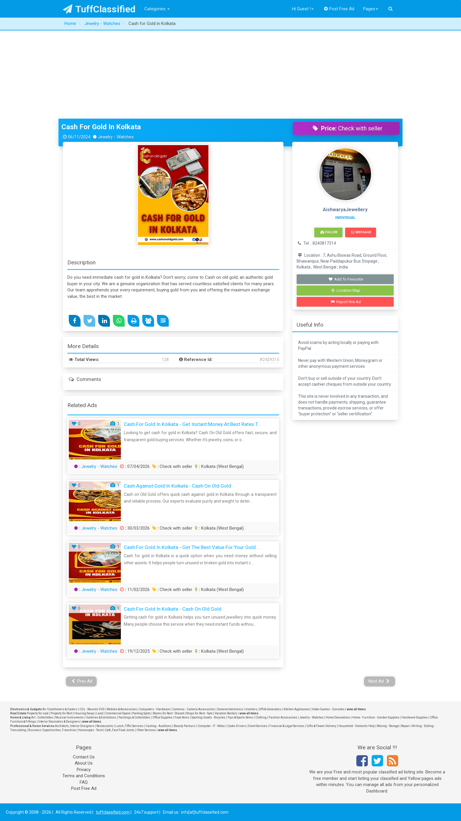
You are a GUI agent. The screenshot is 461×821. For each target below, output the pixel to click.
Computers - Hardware (154, 709)
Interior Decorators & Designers (59, 721)
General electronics (230, 709)
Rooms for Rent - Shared (168, 713)
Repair (405, 726)
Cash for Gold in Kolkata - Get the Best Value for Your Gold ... (192, 547)
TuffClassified (99, 9)
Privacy (84, 769)
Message (361, 232)
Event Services (257, 726)
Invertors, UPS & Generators (263, 709)
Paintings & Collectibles (134, 717)
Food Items (182, 717)
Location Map (345, 290)
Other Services (146, 730)
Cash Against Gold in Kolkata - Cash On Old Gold (177, 486)
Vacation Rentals (226, 713)
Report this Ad (346, 302)
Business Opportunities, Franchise (52, 730)
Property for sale (38, 713)
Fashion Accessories (283, 717)
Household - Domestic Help (356, 726)
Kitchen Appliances (297, 709)
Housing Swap (84, 713)
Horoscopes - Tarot (90, 730)
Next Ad (379, 681)
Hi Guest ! (303, 8)
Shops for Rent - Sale (199, 713)
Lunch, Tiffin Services (129, 726)
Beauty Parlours (185, 726)
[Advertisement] (230, 74)
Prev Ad (82, 681)
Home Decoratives (338, 717)
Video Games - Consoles (328, 709)
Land (99, 713)
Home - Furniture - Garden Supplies (376, 717)
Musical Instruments (69, 717)
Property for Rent (61, 713)
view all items (356, 709)
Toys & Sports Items (240, 717)
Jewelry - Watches (99, 466)
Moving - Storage (388, 726)
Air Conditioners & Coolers (59, 709)
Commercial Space (117, 713)
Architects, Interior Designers (74, 726)
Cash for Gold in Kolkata (101, 127)
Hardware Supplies (415, 717)
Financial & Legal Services (286, 726)
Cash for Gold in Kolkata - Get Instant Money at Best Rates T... (192, 424)
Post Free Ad (339, 8)
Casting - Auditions (159, 726)
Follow (329, 232)
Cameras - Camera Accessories (193, 709)
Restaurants (104, 726)
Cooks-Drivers (236, 726)
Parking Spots (141, 713)
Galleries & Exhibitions (101, 717)
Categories (157, 8)
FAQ (84, 782)
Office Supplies (162, 717)
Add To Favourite (345, 279)
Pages (370, 8)
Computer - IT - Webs (211, 726)
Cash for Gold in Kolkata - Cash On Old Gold (172, 609)
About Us (84, 763)
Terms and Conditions (83, 775)
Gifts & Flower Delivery (321, 726)
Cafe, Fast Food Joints (119, 730)
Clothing (261, 717)
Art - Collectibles (42, 717)
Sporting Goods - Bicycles (208, 717)
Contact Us (84, 757)
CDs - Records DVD (92, 709)
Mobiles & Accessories (122, 709)
